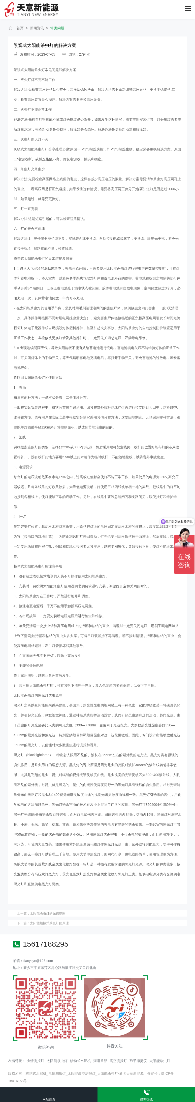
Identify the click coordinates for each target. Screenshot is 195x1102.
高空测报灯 (118, 1061)
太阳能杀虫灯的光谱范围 (47, 913)
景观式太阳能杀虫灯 (29, 70)
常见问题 (57, 28)
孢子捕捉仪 (138, 1061)
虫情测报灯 (35, 1061)
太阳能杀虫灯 (57, 1061)
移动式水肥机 (80, 1061)
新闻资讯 (37, 28)
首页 (20, 28)
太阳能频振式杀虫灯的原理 (49, 923)
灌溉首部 (100, 1061)
